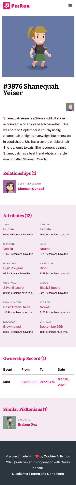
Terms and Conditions (47, 473)
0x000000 (29, 382)
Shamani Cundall (31, 188)
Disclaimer (20, 473)
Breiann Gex (27, 424)
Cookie (49, 456)
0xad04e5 (47, 382)
